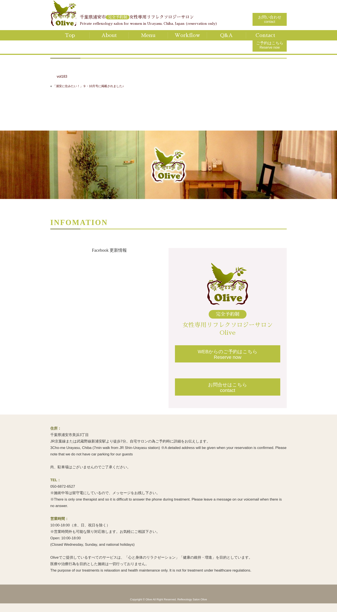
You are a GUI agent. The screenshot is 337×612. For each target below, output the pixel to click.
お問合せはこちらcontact (227, 387)
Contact (265, 35)
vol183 (62, 76)
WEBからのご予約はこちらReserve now (227, 354)
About (109, 35)
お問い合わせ (269, 19)
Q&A (226, 35)
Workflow (187, 35)
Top (70, 35)
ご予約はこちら (269, 45)
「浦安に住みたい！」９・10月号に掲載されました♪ (88, 86)
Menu (148, 35)
